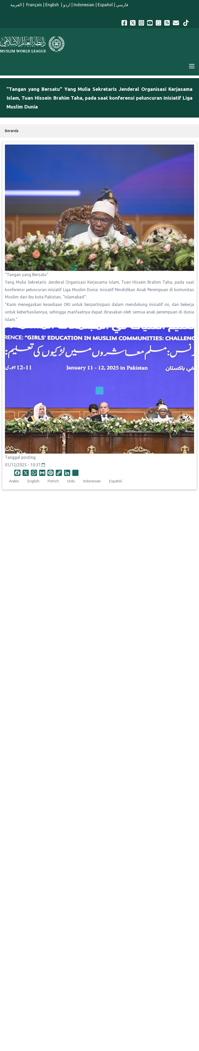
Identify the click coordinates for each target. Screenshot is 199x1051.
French (53, 481)
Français (33, 4)
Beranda (11, 131)
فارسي (122, 4)
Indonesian (84, 4)
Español (105, 4)
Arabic (14, 481)
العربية (16, 4)
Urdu (71, 481)
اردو (66, 4)
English (52, 4)
